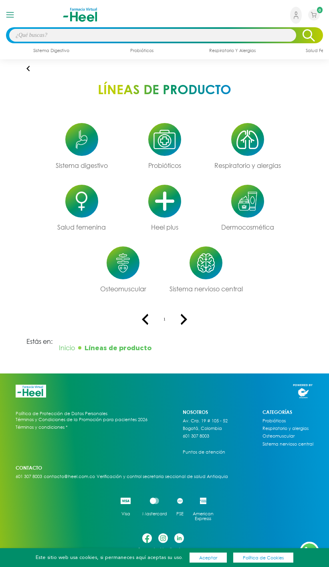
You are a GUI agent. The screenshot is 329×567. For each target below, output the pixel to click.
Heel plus (164, 227)
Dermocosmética (247, 227)
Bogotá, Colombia (202, 428)
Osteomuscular (123, 289)
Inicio (67, 348)
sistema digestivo (51, 50)
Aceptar (208, 557)
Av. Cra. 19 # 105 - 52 (205, 420)
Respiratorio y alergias (247, 165)
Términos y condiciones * (42, 427)
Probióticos (164, 165)
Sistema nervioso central (206, 289)
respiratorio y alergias (232, 50)
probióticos (141, 50)
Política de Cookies (263, 557)
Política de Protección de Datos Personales (61, 413)
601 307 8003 (196, 436)
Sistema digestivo (82, 165)
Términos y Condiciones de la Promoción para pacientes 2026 (81, 419)
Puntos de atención (204, 452)
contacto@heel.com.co (69, 476)
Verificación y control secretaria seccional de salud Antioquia (162, 476)
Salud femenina (81, 227)
